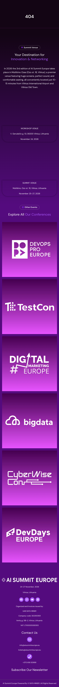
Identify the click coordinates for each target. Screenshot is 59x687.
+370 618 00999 (29, 662)
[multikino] (29, 163)
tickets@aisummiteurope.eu (29, 650)
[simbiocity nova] (29, 109)
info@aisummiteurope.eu (29, 645)
